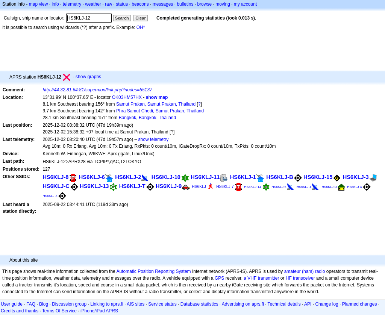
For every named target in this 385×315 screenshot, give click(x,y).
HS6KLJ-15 (317, 177)
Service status (162, 304)
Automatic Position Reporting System (153, 271)
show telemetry (153, 139)
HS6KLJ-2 (128, 177)
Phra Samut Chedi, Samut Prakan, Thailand (160, 111)
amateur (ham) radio (304, 271)
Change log (326, 304)
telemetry (72, 4)
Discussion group (69, 304)
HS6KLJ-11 (205, 177)
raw (108, 4)
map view (38, 4)
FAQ (30, 304)
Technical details (284, 304)
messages (163, 4)
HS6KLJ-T (132, 186)
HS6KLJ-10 (166, 177)
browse (204, 4)
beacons (140, 4)
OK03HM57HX (127, 97)
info (55, 4)
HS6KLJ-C (56, 186)
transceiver (304, 278)
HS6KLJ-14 (252, 187)
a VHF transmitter (261, 278)
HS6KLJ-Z (49, 196)
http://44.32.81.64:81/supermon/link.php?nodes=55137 (97, 89)
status (122, 4)
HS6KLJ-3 (356, 177)
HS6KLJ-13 (94, 186)
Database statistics (199, 304)
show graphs (88, 76)
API (307, 304)
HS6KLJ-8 (55, 177)
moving (222, 4)
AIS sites (135, 304)
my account (245, 4)
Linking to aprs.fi (106, 304)
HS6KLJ (199, 187)
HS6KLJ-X (354, 187)
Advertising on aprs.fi (243, 304)
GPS (219, 278)
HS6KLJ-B (279, 177)
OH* (140, 27)
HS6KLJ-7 (224, 187)
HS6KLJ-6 (92, 177)
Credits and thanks (19, 310)
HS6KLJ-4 (304, 187)
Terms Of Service (59, 310)
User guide (12, 304)
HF (289, 278)
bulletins (185, 4)
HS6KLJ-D (329, 187)
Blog (43, 304)
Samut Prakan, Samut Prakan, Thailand (156, 104)
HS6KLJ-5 (278, 187)
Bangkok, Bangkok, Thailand (147, 117)
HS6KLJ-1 (243, 177)
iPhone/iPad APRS (99, 310)
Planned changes (359, 304)
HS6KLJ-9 (169, 186)
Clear (140, 18)
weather (93, 4)
